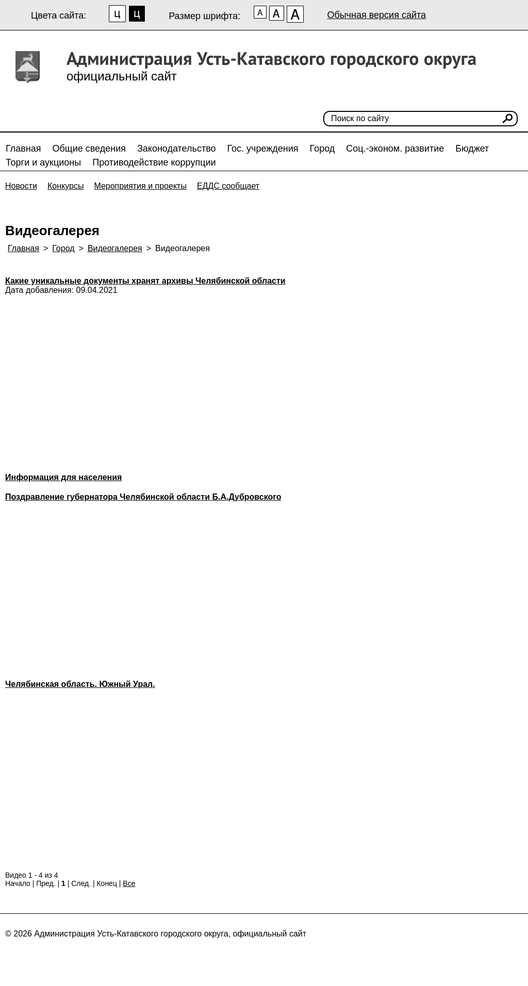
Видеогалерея (115, 248)
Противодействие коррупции (154, 162)
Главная (23, 148)
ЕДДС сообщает (228, 186)
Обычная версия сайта (376, 15)
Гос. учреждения (263, 148)
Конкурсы (65, 186)
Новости (21, 186)
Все (129, 883)
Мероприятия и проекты (140, 186)
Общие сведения (89, 148)
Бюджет (472, 148)
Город (322, 148)
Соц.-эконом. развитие (395, 148)
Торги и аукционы (43, 162)
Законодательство (176, 148)
